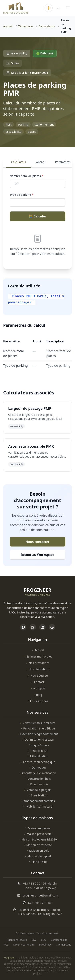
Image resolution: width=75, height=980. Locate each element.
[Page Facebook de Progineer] (23, 627)
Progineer (9, 957)
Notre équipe (37, 675)
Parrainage (45, 944)
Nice (21, 914)
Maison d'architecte (37, 845)
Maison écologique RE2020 (37, 839)
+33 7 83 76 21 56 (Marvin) (40, 883)
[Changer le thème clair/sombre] (49, 8)
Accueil (7, 26)
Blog (37, 695)
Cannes (30, 914)
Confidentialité (59, 940)
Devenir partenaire (23, 944)
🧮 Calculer (37, 216)
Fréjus (41, 914)
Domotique (37, 767)
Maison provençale (38, 834)
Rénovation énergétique (37, 728)
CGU (43, 940)
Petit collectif (37, 751)
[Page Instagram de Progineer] (33, 627)
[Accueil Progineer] (16, 8)
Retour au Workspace (37, 554)
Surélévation (37, 795)
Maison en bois (37, 850)
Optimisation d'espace (37, 739)
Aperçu (40, 162)
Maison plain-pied (37, 856)
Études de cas (37, 701)
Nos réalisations (37, 669)
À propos (37, 688)
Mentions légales (17, 940)
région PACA (54, 914)
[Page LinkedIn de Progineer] (42, 627)
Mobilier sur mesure (37, 806)
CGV (34, 940)
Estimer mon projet (37, 656)
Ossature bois (37, 784)
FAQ (6, 944)
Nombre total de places (26, 176)
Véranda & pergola (37, 790)
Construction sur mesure (37, 723)
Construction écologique (37, 762)
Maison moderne (37, 828)
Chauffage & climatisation (37, 773)
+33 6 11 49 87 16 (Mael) (40, 888)
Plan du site (37, 862)
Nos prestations (38, 663)
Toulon (55, 910)
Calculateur (18, 162)
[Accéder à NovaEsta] (58, 8)
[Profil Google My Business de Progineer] (52, 627)
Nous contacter (38, 542)
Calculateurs (47, 26)
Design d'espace (37, 745)
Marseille (26, 910)
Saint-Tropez (41, 910)
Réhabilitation (37, 756)
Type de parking (21, 195)
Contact (37, 682)
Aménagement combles (37, 801)
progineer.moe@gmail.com (40, 895)
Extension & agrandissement (37, 734)
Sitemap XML (63, 944)
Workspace (25, 26)
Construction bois (37, 778)
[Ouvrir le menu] (68, 8)
